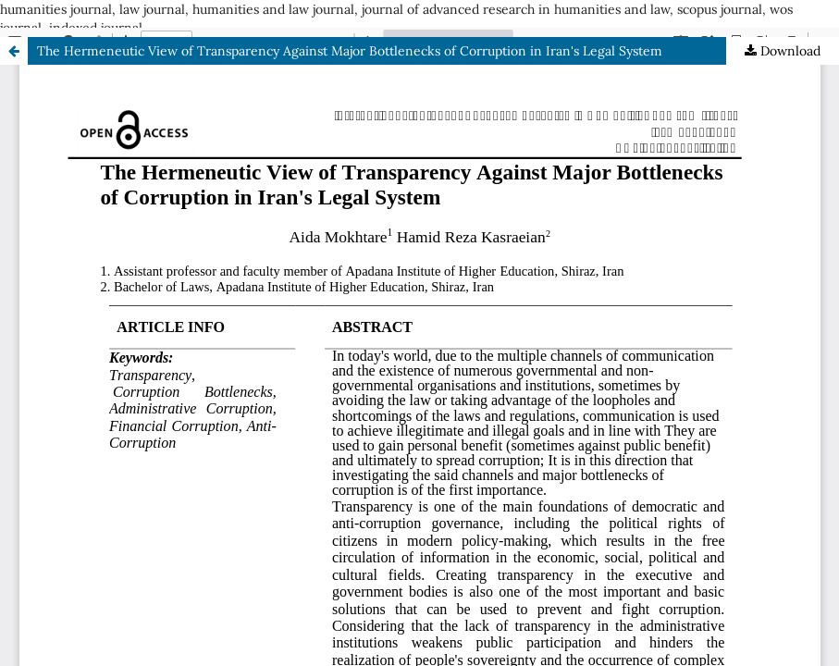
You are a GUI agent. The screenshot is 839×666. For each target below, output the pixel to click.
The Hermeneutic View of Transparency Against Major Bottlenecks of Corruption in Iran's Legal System (349, 51)
